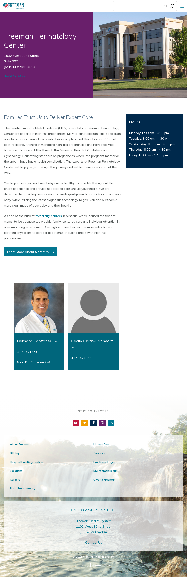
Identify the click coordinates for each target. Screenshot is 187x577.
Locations (16, 471)
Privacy (83, 565)
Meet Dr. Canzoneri (32, 362)
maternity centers (48, 216)
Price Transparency (22, 488)
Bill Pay (15, 453)
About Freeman (20, 444)
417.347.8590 (15, 76)
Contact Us (93, 542)
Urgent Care (102, 444)
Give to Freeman (104, 479)
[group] (39, 326)
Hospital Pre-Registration (26, 462)
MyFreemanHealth (106, 471)
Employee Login (104, 462)
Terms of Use (101, 565)
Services (99, 453)
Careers (15, 479)
